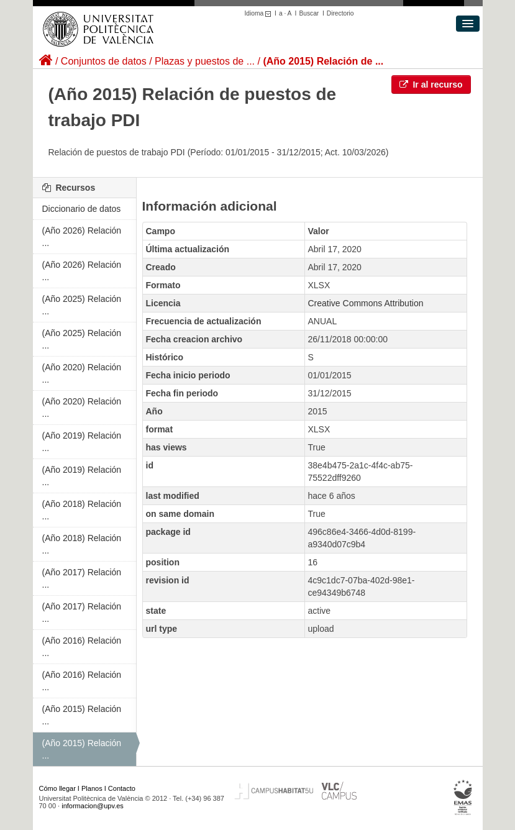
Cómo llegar (57, 788)
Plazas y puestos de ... (205, 61)
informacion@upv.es (93, 805)
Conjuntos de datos (104, 61)
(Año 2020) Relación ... (82, 373)
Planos (92, 788)
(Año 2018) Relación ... (82, 510)
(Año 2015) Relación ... (82, 715)
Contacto (121, 788)
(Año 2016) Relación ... (82, 647)
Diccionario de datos (81, 209)
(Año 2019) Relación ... (82, 442)
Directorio (340, 13)
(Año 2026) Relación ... (82, 237)
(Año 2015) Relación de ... (323, 61)
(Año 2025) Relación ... (82, 305)
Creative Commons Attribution (366, 303)
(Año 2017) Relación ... (82, 578)
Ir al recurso (431, 84)
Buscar (309, 13)
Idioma (260, 13)
